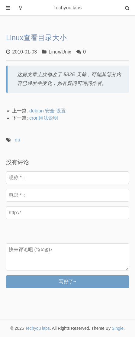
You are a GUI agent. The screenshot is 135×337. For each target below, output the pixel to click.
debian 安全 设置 (47, 110)
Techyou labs (37, 328)
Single (118, 328)
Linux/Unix (60, 51)
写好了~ (67, 281)
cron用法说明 (43, 118)
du (17, 139)
